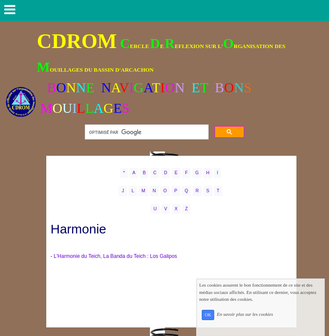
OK (227, 323)
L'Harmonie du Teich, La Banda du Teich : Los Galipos (115, 256)
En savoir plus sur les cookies (264, 322)
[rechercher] (146, 132)
